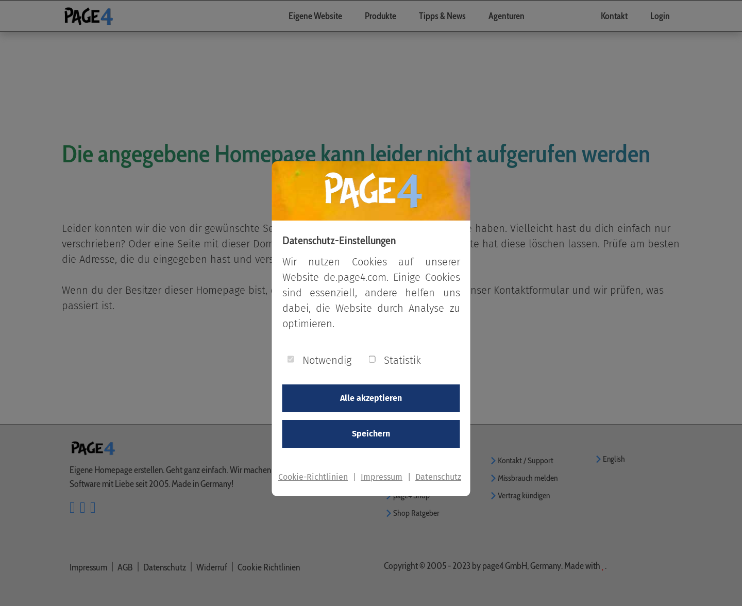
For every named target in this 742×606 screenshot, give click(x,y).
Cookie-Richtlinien (313, 477)
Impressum (381, 477)
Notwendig (326, 360)
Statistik (402, 360)
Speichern (371, 434)
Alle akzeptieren (371, 398)
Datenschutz (438, 477)
